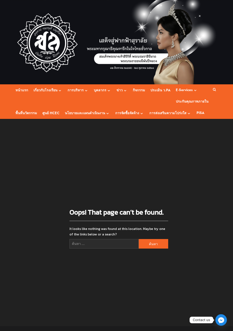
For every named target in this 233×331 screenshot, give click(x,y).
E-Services (187, 90)
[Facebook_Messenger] (221, 320)
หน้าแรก (21, 90)
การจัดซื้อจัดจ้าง (129, 113)
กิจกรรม (139, 90)
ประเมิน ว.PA (160, 90)
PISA (200, 112)
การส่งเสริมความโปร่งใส (170, 113)
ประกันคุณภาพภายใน (192, 101)
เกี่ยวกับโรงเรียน (47, 90)
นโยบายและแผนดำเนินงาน (87, 113)
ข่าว (122, 90)
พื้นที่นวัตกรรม (26, 113)
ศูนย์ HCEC (51, 113)
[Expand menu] (59, 90)
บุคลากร (102, 90)
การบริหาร (78, 90)
